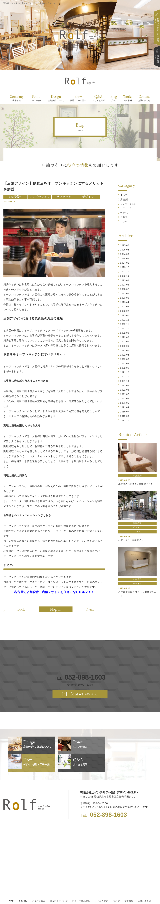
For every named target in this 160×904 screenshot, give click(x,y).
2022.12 (124, 319)
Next (89, 609)
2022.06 (124, 346)
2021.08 (124, 390)
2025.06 (124, 245)
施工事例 (127, 883)
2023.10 (124, 276)
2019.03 (124, 416)
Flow (78, 98)
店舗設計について (59, 883)
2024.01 (124, 263)
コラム (123, 221)
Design (56, 98)
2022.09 (124, 333)
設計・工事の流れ (81, 883)
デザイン (88, 196)
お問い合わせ (143, 883)
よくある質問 (101, 883)
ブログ (115, 883)
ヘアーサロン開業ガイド (131, 540)
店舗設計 (15, 196)
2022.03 (124, 359)
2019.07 (124, 411)
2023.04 (124, 302)
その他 (123, 217)
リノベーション (39, 196)
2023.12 (124, 267)
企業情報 (23, 883)
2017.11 (124, 420)
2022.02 (124, 363)
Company (17, 98)
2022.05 (124, 350)
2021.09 (124, 385)
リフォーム (63, 196)
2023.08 (124, 284)
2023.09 (124, 280)
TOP (12, 883)
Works (127, 98)
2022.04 (124, 355)
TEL (80, 677)
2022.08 (124, 337)
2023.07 (124, 289)
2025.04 (124, 249)
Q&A (98, 98)
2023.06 (124, 293)
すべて (123, 195)
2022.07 (124, 341)
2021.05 (124, 403)
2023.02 (124, 311)
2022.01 (124, 368)
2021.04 (124, 407)
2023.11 (124, 271)
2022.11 (124, 324)
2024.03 (124, 254)
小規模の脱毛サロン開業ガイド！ (135, 484)
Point (36, 98)
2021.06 (124, 398)
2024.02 (124, 258)
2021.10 (124, 381)
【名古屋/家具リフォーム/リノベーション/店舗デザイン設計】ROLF (80, 896)
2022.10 (124, 328)
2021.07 (124, 394)
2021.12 (124, 372)
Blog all (56, 609)
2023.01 (124, 315)
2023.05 (124, 298)
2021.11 (124, 376)
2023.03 (124, 306)
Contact (144, 98)
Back (21, 609)
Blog (113, 98)
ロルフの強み (39, 883)
